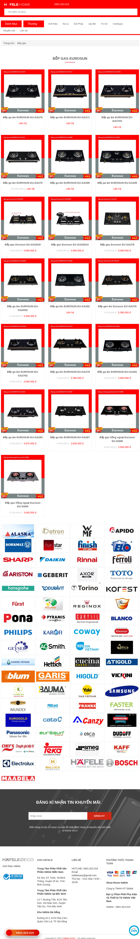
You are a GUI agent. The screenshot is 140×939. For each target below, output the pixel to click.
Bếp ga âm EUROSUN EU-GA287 (70, 437)
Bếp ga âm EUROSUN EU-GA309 (117, 182)
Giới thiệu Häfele (11, 866)
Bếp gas (21, 43)
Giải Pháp (78, 24)
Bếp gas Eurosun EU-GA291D (23, 244)
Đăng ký (99, 816)
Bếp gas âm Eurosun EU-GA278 (117, 306)
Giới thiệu (52, 24)
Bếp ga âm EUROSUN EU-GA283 (22, 437)
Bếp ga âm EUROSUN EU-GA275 (22, 182)
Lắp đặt (92, 24)
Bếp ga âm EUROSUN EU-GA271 (70, 117)
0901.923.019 (61, 4)
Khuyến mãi (9, 30)
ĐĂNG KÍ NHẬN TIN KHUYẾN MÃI (68, 802)
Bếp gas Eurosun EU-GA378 (117, 244)
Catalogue (118, 24)
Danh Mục (10, 23)
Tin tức (104, 24)
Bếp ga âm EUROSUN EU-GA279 (70, 371)
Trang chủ (8, 43)
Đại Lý (66, 24)
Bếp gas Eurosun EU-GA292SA (70, 244)
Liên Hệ (23, 30)
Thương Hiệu (31, 24)
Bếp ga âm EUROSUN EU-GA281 (117, 371)
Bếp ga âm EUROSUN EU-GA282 (70, 306)
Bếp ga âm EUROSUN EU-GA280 (70, 182)
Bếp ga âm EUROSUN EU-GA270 (22, 117)
